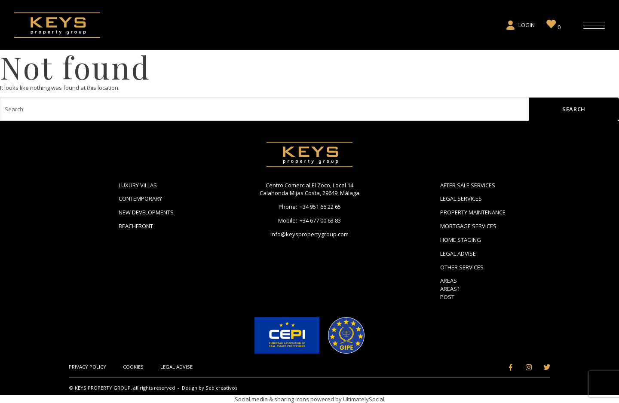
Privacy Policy (87, 366)
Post (447, 297)
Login (520, 25)
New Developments (146, 212)
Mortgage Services (468, 226)
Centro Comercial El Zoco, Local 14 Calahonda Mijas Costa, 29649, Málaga (309, 189)
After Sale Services (467, 185)
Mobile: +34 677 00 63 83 (309, 220)
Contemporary (140, 198)
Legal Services (461, 198)
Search (573, 109)
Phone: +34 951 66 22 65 (310, 207)
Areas (448, 280)
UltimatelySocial (363, 399)
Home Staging (460, 240)
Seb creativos (221, 388)
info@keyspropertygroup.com (309, 234)
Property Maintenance (473, 212)
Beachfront (136, 226)
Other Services (462, 267)
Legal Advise (458, 253)
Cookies (133, 366)
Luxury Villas (138, 185)
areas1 (450, 289)
